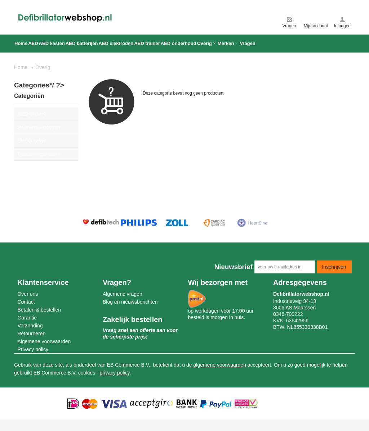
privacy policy (115, 373)
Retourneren (31, 333)
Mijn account (316, 25)
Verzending (30, 325)
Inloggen (342, 25)
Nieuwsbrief (233, 267)
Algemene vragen (122, 294)
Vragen (289, 25)
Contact (26, 302)
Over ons (27, 294)
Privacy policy (32, 349)
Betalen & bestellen (39, 310)
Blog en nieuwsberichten (130, 302)
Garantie (27, 318)
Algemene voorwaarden (44, 341)
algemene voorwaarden (220, 365)
